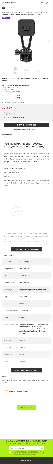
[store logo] (11, 2)
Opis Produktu (7, 135)
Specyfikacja (7, 256)
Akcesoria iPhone (26, 12)
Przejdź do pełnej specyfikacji (14, 102)
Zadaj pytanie (26, 408)
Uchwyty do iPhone (41, 12)
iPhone (16, 12)
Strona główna (6, 12)
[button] (42, 3)
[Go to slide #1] (15, 71)
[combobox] (30, 7)
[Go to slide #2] (26, 71)
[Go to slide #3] (38, 71)
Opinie (4, 377)
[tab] (26, 134)
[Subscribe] (42, 448)
